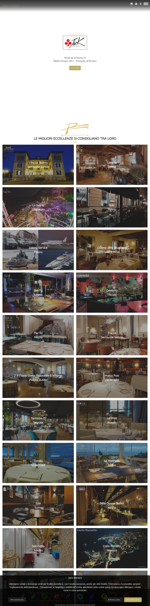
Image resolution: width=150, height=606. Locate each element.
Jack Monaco (10, 6)
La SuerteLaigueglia (38, 446)
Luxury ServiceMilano (38, 488)
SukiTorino (112, 446)
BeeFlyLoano (38, 531)
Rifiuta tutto (114, 600)
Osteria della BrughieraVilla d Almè (111, 488)
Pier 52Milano (38, 574)
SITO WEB (75, 105)
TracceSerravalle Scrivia (112, 574)
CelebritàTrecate (111, 531)
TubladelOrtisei (112, 403)
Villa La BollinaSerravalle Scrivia (38, 403)
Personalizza (17, 600)
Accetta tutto (132, 600)
